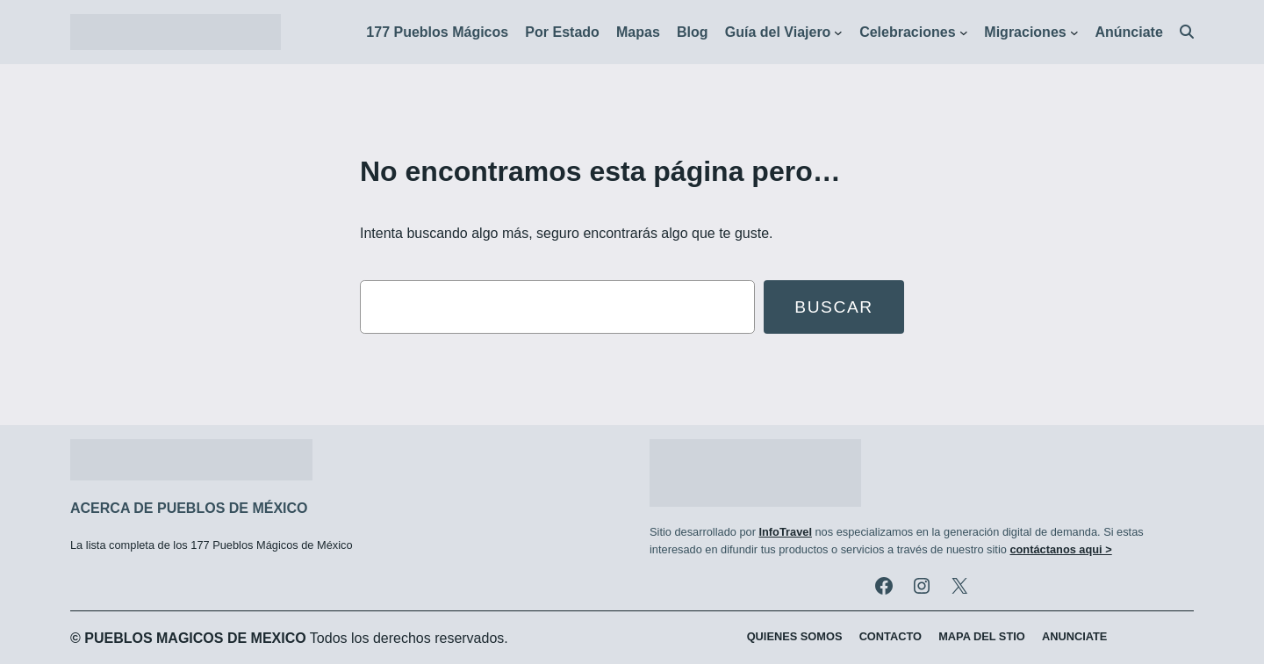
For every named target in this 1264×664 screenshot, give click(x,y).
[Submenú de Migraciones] (1074, 32)
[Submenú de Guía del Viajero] (838, 32)
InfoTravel (784, 531)
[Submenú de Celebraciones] (963, 32)
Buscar (833, 307)
